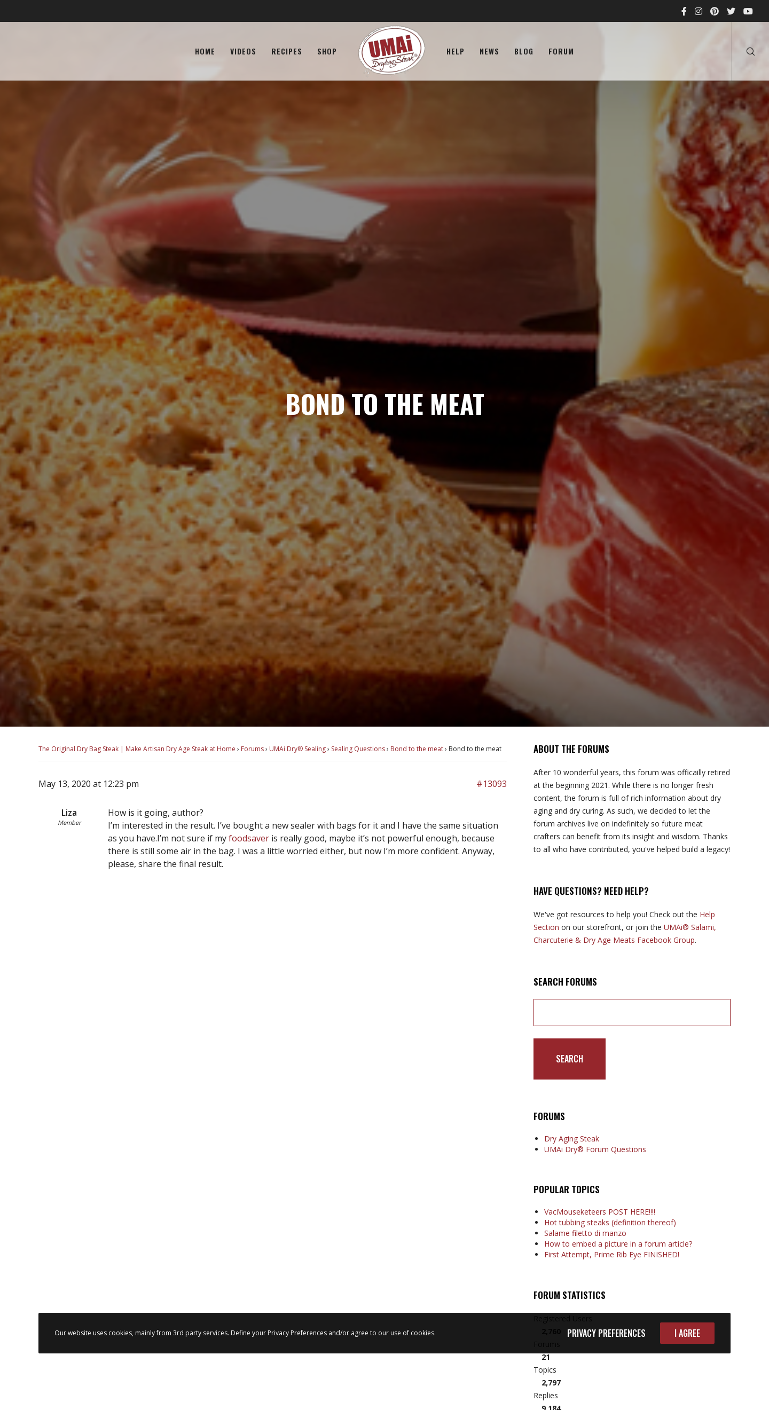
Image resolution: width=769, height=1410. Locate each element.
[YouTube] (748, 11)
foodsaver (249, 838)
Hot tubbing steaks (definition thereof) (610, 1222)
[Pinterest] (714, 11)
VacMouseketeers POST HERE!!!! (599, 1212)
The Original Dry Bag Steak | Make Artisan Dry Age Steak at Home (137, 748)
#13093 (491, 784)
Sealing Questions (358, 748)
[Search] (744, 51)
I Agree (687, 1333)
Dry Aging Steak (571, 1138)
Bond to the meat (416, 748)
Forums (252, 748)
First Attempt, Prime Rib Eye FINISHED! (611, 1254)
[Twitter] (731, 11)
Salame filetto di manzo (585, 1233)
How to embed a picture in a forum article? (618, 1244)
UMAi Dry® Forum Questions (595, 1149)
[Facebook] (684, 11)
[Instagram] (698, 11)
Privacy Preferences (606, 1333)
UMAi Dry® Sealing (297, 748)
